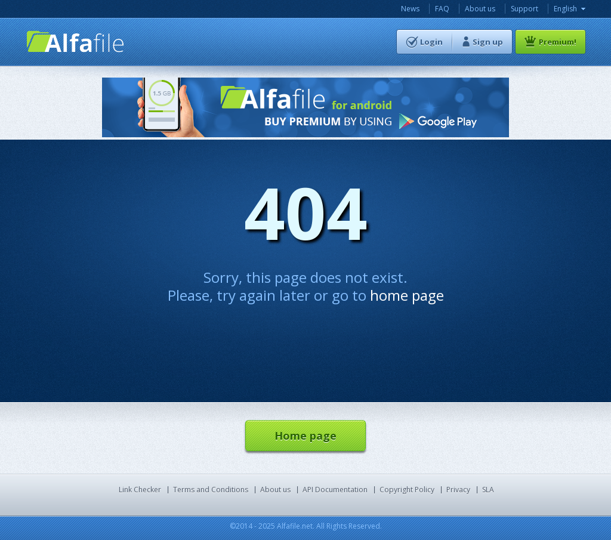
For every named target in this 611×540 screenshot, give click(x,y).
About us (480, 9)
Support (524, 9)
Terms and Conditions (210, 490)
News (410, 9)
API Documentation (335, 490)
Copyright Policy (406, 490)
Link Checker (140, 490)
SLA (488, 490)
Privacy (458, 490)
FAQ (442, 9)
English (565, 9)
